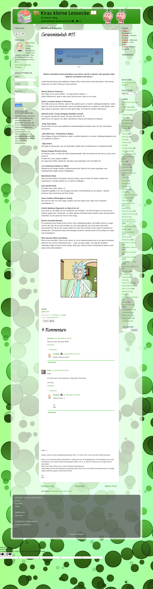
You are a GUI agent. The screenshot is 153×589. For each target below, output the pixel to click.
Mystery (125, 229)
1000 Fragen (126, 107)
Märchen (125, 208)
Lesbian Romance (128, 195)
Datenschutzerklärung (23, 524)
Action (124, 117)
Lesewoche (126, 198)
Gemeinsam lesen (128, 157)
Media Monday (127, 211)
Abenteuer (125, 115)
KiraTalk (125, 183)
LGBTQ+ (125, 200)
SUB (123, 294)
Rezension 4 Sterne (129, 257)
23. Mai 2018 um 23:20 (63, 338)
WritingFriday (126, 318)
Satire (124, 280)
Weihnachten (126, 315)
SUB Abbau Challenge (130, 297)
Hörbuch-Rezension (129, 173)
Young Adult (126, 321)
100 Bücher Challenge (130, 102)
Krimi (124, 192)
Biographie (126, 123)
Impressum (19, 515)
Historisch (125, 167)
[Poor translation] (9, 554)
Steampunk (126, 291)
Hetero (124, 164)
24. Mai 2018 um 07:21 (71, 354)
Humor (124, 181)
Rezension (126, 240)
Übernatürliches (127, 310)
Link (78, 67)
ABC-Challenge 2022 (129, 110)
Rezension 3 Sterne (129, 252)
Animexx (18, 501)
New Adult (125, 237)
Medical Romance (128, 214)
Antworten (50, 345)
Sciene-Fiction (127, 283)
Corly (49, 370)
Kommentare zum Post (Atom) (61, 491)
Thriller (124, 302)
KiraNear (56, 354)
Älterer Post (111, 486)
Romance (125, 271)
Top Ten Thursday (128, 305)
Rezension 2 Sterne (129, 247)
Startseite (79, 486)
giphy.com (45, 312)
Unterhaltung (126, 312)
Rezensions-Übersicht (130, 267)
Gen (123, 161)
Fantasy (125, 142)
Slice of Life (126, 288)
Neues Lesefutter (128, 232)
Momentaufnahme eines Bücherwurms (129, 220)
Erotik (124, 139)
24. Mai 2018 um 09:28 (60, 370)
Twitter (17, 506)
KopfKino (125, 189)
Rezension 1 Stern (128, 243)
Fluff (123, 145)
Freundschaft (126, 151)
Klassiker (125, 186)
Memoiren (125, 217)
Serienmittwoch (52, 317)
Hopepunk (125, 170)
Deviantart (18, 503)
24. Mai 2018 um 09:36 (71, 395)
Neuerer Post (48, 486)
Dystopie (125, 137)
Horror (124, 178)
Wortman (50, 338)
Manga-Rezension (128, 203)
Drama (124, 134)
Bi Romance (126, 120)
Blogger (81, 534)
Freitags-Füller (127, 148)
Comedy (125, 131)
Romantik (125, 274)
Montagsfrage (127, 226)
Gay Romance (127, 154)
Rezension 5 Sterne (129, 262)
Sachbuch (125, 277)
